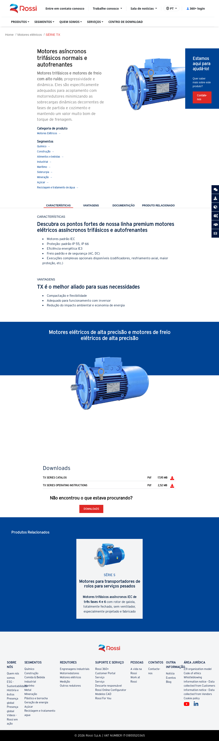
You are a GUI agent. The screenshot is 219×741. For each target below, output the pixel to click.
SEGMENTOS (43, 22)
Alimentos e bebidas (48, 156)
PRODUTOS (19, 22)
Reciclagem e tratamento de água (56, 187)
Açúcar (41, 182)
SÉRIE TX (53, 34)
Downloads (91, 508)
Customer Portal (105, 673)
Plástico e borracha (36, 698)
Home (9, 34)
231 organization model (198, 669)
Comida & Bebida (34, 677)
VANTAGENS (91, 205)
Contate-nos (202, 97)
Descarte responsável (108, 685)
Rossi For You (103, 698)
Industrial (42, 161)
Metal (27, 690)
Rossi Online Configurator (110, 690)
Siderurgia (43, 172)
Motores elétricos (29, 34)
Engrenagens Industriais (74, 669)
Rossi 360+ (102, 669)
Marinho (29, 685)
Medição (65, 681)
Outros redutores (70, 685)
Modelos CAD (103, 694)
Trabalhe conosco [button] (106, 8)
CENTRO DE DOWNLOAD (125, 22)
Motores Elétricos (47, 133)
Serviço (99, 677)
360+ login (195, 8)
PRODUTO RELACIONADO (158, 205)
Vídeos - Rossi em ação (12, 719)
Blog (168, 681)
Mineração (43, 177)
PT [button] (170, 8)
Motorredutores (69, 673)
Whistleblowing (193, 677)
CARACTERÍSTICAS (58, 205)
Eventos (171, 677)
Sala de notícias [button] (143, 8)
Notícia (170, 673)
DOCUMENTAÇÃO (123, 205)
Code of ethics (192, 673)
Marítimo (42, 166)
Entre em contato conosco (65, 8)
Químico (41, 146)
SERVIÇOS (94, 22)
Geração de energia (36, 702)
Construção (43, 151)
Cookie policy (192, 698)
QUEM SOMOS (69, 22)
